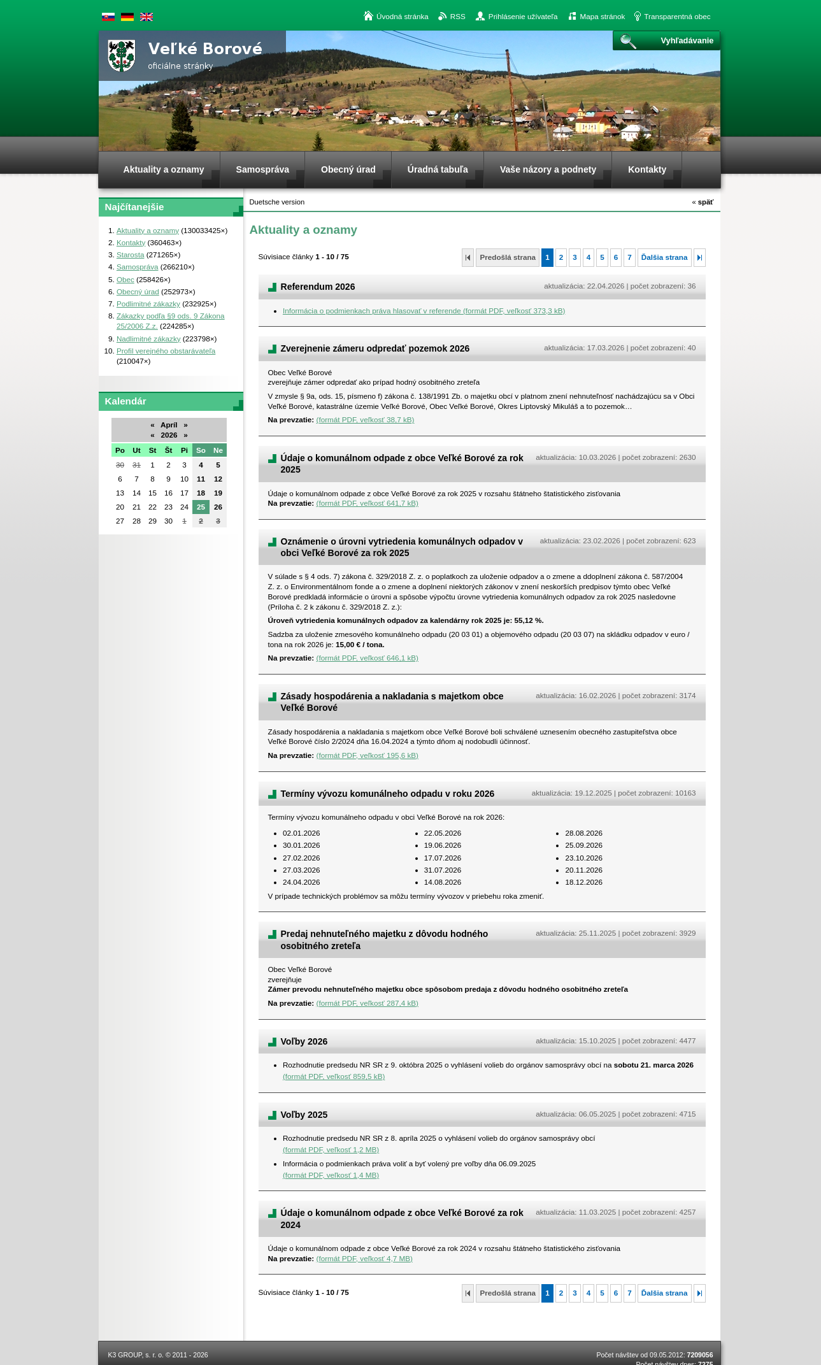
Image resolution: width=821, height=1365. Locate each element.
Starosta (131, 254)
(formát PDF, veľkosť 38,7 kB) (366, 419)
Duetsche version (127, 17)
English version (146, 17)
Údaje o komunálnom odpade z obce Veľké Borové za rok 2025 (402, 464)
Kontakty (131, 242)
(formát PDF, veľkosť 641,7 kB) (367, 503)
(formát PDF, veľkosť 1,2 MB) (331, 1149)
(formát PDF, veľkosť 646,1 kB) (367, 658)
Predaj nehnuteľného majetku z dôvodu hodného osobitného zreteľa (385, 939)
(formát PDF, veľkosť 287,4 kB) (367, 1003)
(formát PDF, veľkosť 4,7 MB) (365, 1258)
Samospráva (138, 266)
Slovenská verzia (108, 17)
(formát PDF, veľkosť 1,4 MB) (331, 1175)
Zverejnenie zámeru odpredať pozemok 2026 (375, 348)
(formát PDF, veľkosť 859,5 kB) (334, 1076)
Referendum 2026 (318, 287)
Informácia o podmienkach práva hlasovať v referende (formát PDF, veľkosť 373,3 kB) (424, 310)
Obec (125, 279)
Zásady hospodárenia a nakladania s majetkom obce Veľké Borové (392, 702)
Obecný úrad (138, 291)
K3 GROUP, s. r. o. (136, 1355)
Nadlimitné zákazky (149, 338)
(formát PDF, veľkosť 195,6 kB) (367, 755)
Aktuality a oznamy (148, 230)
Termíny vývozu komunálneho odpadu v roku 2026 (388, 794)
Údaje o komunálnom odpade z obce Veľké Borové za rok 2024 (402, 1218)
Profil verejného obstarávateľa (166, 351)
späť (702, 202)
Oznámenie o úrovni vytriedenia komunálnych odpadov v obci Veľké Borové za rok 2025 (402, 547)
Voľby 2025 (304, 1115)
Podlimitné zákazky (148, 303)
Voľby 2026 (304, 1041)
